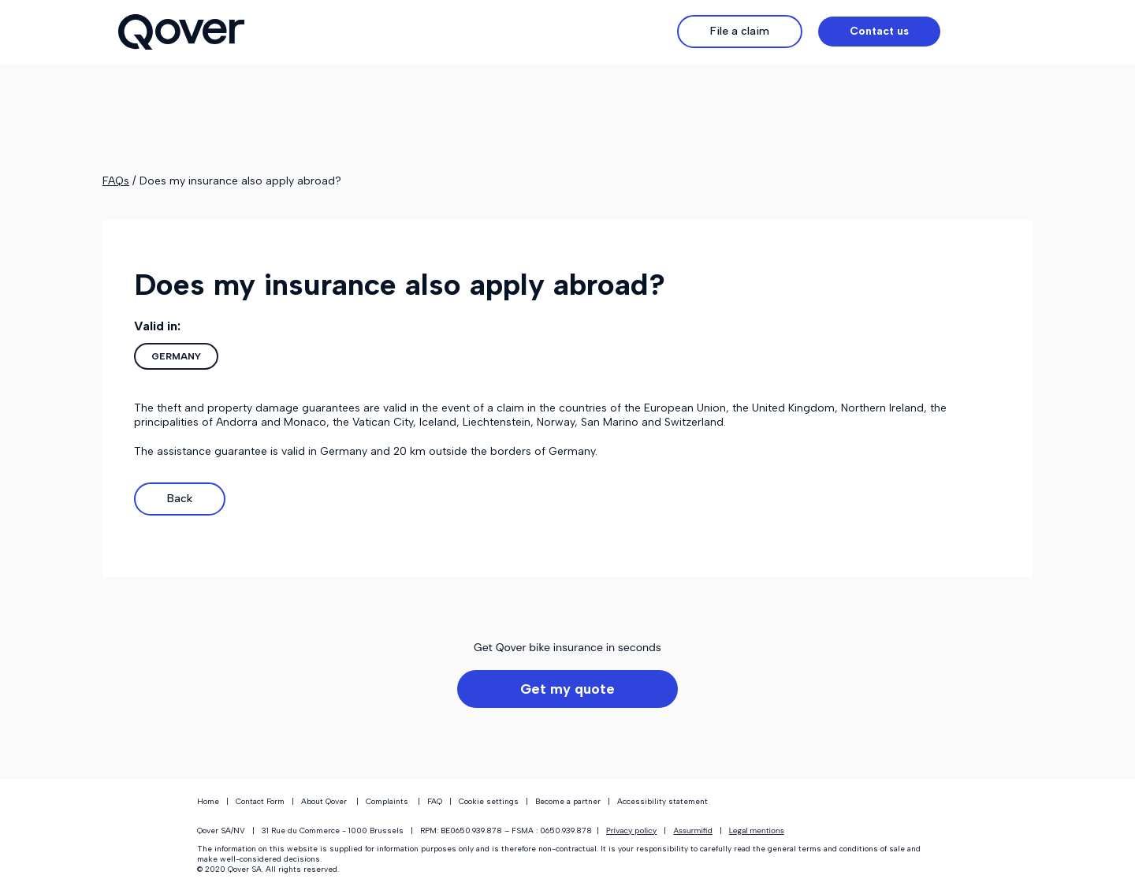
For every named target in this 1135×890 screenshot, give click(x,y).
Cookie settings (487, 801)
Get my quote (567, 689)
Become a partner (568, 801)
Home (208, 801)
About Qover (324, 801)
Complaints (387, 801)
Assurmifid (692, 830)
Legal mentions (756, 830)
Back (179, 498)
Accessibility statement (662, 801)
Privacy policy (631, 830)
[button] (986, 31)
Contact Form (260, 801)
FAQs (115, 181)
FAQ (434, 801)
